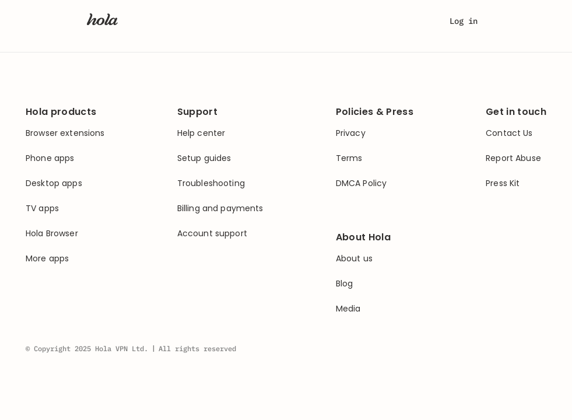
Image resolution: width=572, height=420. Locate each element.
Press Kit (503, 183)
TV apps (42, 208)
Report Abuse (513, 158)
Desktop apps (54, 183)
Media (348, 308)
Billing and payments (220, 208)
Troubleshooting (211, 183)
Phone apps (50, 158)
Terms (349, 158)
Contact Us (509, 133)
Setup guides (204, 158)
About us (354, 258)
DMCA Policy (361, 183)
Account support (212, 233)
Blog (344, 283)
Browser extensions (65, 133)
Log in (464, 21)
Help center (201, 133)
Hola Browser (52, 233)
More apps (47, 258)
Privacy (351, 133)
